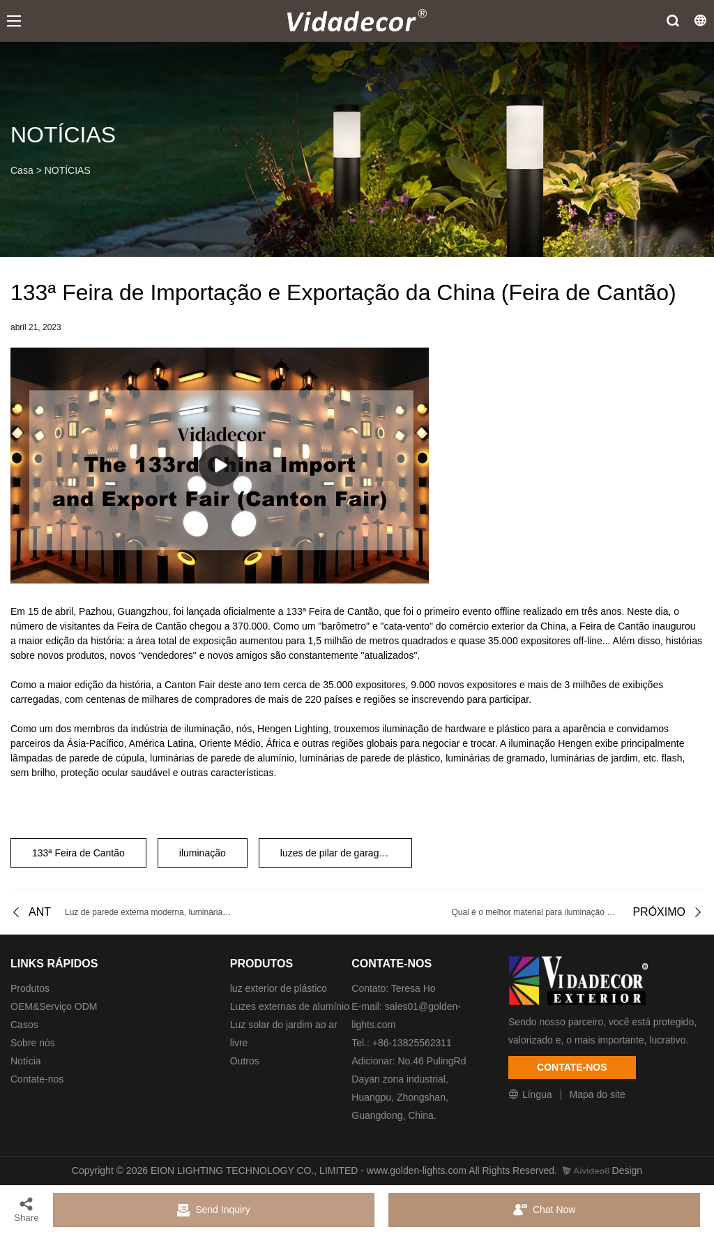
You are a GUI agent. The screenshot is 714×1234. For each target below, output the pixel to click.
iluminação (202, 852)
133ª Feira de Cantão (78, 852)
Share (26, 1209)
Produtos (30, 988)
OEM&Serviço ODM (53, 1006)
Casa (21, 170)
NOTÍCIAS (68, 170)
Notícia (25, 1060)
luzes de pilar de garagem (336, 852)
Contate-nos (36, 1079)
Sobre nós (32, 1042)
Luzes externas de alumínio (289, 1006)
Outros (244, 1060)
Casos (24, 1024)
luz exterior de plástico (278, 988)
